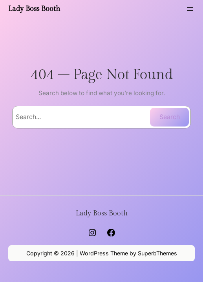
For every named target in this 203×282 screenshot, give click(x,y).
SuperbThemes (157, 253)
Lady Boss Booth (34, 9)
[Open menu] (190, 9)
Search (169, 117)
